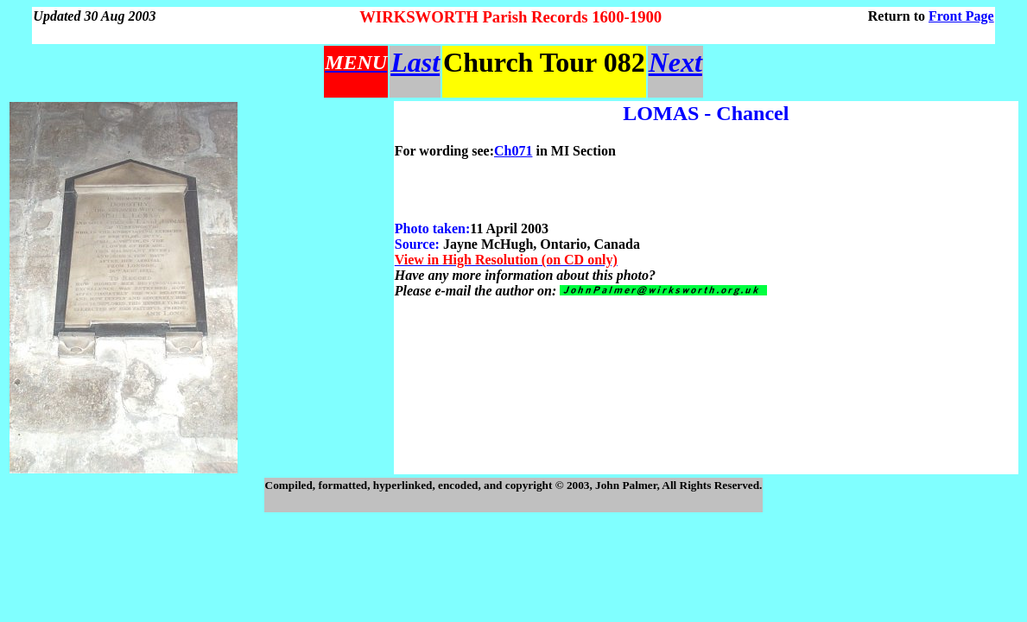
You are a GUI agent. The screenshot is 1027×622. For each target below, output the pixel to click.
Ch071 (513, 150)
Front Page (961, 16)
